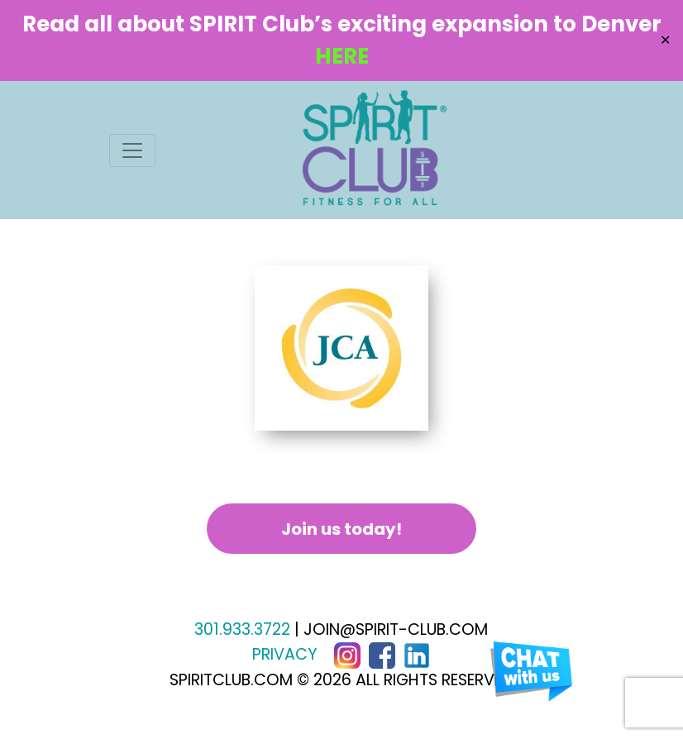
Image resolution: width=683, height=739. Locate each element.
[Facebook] (382, 654)
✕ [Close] (665, 40)
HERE (342, 56)
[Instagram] (347, 654)
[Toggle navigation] (132, 150)
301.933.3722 (242, 629)
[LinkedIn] (417, 654)
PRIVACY (285, 654)
